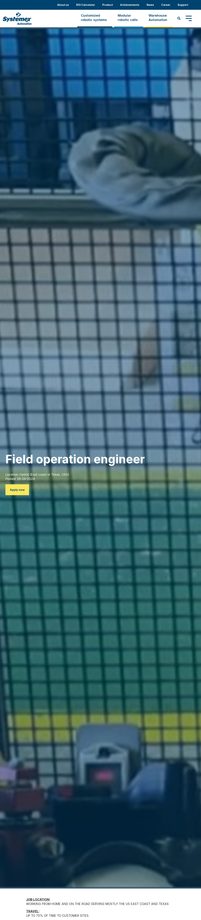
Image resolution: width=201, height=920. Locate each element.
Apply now (17, 490)
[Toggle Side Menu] (189, 18)
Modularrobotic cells (128, 18)
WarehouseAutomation (158, 18)
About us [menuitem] (63, 4)
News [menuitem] (150, 4)
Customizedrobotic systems (94, 18)
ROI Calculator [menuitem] (85, 4)
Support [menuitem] (183, 4)
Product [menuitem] (107, 4)
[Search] (179, 19)
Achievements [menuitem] (129, 4)
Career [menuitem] (165, 4)
